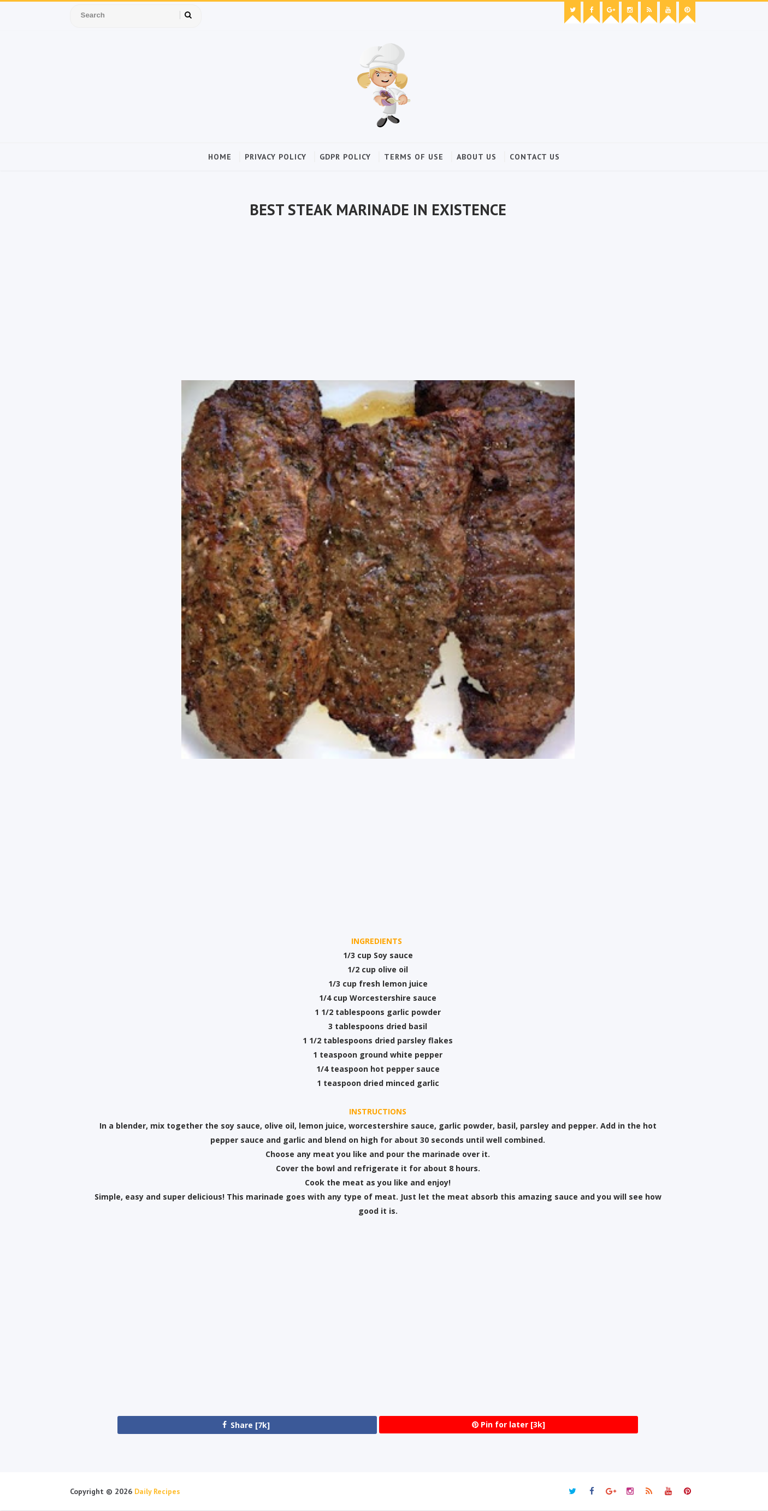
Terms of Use (414, 157)
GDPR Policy (345, 157)
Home (220, 157)
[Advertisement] (377, 301)
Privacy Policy (275, 157)
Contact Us (535, 157)
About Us (477, 157)
